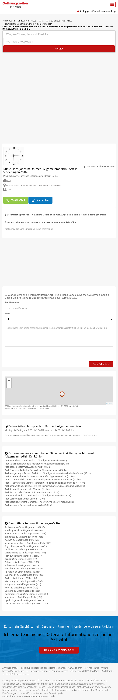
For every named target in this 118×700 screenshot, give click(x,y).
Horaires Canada (58, 668)
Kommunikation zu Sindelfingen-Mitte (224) (26, 603)
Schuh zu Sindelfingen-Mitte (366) (22, 562)
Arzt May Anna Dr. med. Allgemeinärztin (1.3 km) (28, 505)
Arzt (7, 181)
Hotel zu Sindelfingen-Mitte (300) (21, 587)
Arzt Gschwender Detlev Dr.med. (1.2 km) (25, 498)
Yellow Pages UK (78, 671)
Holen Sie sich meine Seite (59, 649)
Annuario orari (75, 668)
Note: (7, 313)
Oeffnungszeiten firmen (38, 671)
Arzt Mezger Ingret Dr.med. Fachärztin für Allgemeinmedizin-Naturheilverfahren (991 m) (48, 473)
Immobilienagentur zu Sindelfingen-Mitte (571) (28, 543)
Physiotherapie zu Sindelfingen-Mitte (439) (26, 546)
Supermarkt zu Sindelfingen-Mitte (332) (24, 575)
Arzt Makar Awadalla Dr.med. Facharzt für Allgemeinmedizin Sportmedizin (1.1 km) (45, 483)
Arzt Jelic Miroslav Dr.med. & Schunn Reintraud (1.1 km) (32, 492)
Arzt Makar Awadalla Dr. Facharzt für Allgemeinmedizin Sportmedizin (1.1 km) (43, 479)
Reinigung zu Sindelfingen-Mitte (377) (23, 556)
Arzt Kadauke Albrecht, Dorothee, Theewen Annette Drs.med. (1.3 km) (39, 502)
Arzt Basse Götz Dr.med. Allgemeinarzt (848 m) (28, 467)
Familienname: (12, 302)
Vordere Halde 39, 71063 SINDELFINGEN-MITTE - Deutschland (32, 186)
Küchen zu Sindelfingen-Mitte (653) (22, 540)
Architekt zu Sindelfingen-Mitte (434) (23, 549)
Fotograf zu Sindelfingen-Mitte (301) (23, 584)
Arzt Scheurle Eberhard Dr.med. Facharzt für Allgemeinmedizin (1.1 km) (40, 476)
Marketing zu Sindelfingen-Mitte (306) (24, 581)
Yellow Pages (17, 671)
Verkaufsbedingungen (35, 696)
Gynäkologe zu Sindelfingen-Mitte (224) (24, 600)
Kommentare (40, 200)
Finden (59, 48)
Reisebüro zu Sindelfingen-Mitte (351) (24, 568)
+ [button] (9, 380)
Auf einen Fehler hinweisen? (99, 166)
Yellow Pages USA (96, 671)
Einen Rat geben (101, 364)
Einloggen (85, 11)
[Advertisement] (59, 76)
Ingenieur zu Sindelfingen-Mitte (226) (23, 597)
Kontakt (51, 696)
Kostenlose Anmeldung (104, 11)
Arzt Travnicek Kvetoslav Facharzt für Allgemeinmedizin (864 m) (36, 470)
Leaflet (109, 404)
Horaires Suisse (41, 668)
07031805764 (16, 200)
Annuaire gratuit (10, 668)
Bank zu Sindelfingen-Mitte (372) (21, 559)
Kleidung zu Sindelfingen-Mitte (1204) (24, 530)
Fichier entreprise (20, 674)
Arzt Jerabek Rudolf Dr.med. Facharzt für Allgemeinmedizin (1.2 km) (38, 495)
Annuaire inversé (60, 671)
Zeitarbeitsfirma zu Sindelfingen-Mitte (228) (27, 594)
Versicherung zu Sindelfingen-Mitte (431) (25, 552)
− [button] (9, 385)
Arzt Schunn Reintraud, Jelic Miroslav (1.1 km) (27, 489)
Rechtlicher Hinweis (12, 696)
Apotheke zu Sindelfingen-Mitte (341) (23, 571)
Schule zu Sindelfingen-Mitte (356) (22, 565)
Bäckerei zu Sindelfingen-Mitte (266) (23, 591)
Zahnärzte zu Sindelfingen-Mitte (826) (24, 536)
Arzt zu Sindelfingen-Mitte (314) (21, 578)
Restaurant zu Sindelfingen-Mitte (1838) (25, 527)
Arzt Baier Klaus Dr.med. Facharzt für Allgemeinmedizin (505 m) (36, 460)
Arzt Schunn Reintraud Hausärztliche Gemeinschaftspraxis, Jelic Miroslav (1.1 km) (45, 486)
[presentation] (29, 355)
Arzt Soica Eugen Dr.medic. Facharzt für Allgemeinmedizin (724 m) (37, 463)
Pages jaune (26, 668)
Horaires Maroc (91, 668)
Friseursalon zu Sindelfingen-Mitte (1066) (25, 533)
